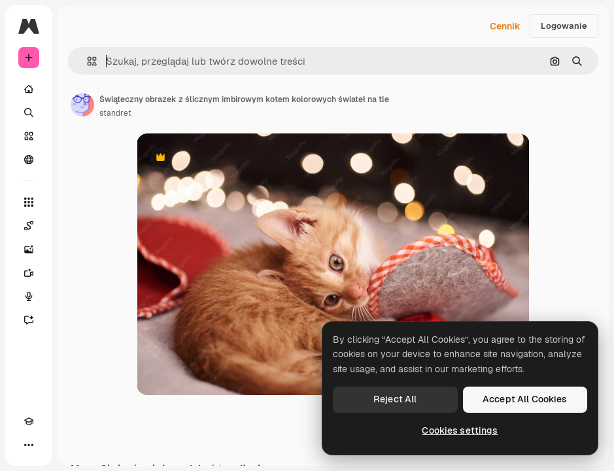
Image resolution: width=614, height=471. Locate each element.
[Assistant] (28, 319)
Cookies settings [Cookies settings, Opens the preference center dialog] (460, 430)
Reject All (395, 399)
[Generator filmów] (28, 272)
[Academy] (28, 421)
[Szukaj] (28, 112)
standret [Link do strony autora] (115, 113)
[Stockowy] (28, 136)
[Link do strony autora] (82, 104)
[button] (87, 61)
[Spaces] (28, 225)
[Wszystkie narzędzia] (28, 202)
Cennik (505, 26)
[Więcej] (28, 444)
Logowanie (564, 25)
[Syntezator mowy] (28, 296)
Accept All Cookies (525, 399)
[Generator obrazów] (28, 249)
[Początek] (28, 88)
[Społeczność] (28, 159)
